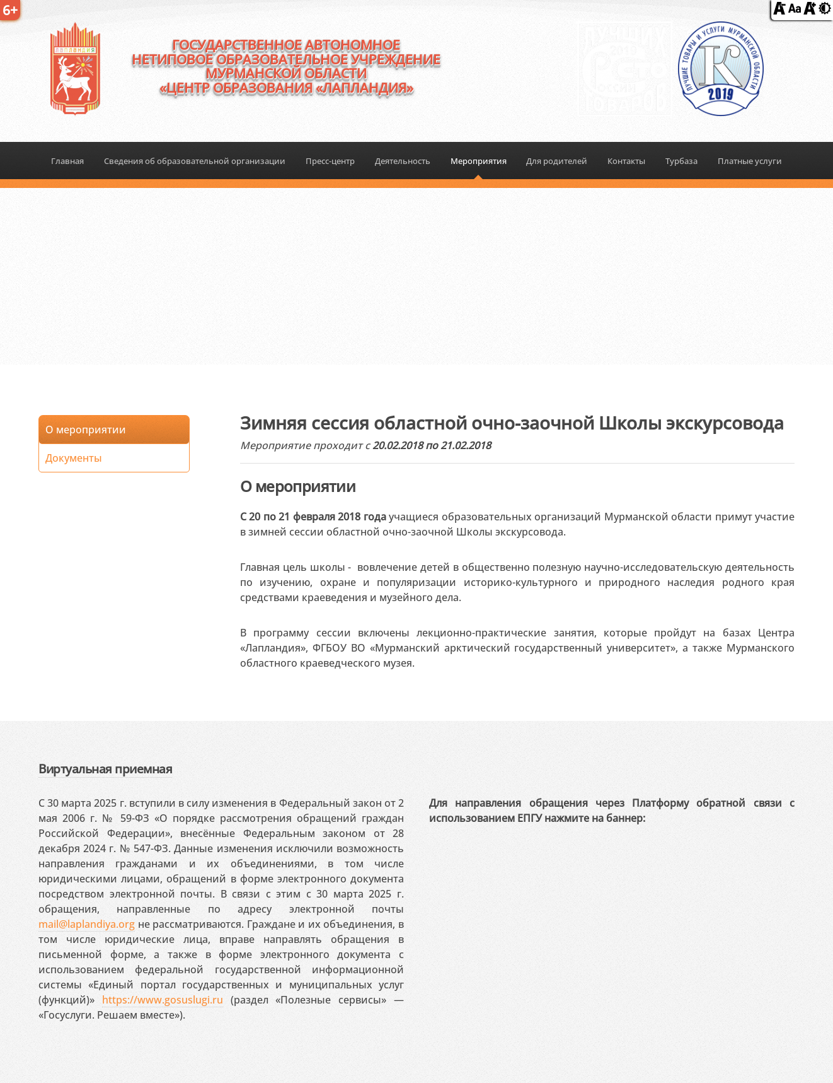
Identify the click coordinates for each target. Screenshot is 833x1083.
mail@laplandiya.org (86, 924)
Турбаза (681, 161)
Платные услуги (750, 161)
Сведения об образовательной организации (194, 161)
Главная (67, 161)
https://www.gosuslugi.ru (162, 1000)
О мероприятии (85, 429)
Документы (73, 458)
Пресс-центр (330, 161)
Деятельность (402, 161)
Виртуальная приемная (105, 768)
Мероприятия (479, 161)
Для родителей (556, 161)
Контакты (626, 161)
